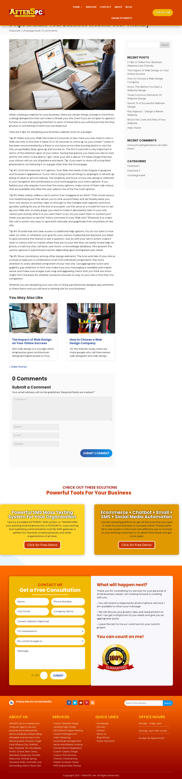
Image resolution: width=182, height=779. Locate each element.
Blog (129, 7)
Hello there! (134, 127)
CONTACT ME (163, 12)
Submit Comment (96, 453)
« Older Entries (18, 366)
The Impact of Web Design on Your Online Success (31, 341)
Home (76, 7)
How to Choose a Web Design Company (86, 341)
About (118, 7)
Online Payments (121, 18)
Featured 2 (133, 170)
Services (91, 7)
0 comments (49, 30)
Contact (105, 7)
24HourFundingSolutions (142, 145)
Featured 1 (15, 30)
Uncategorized (31, 30)
